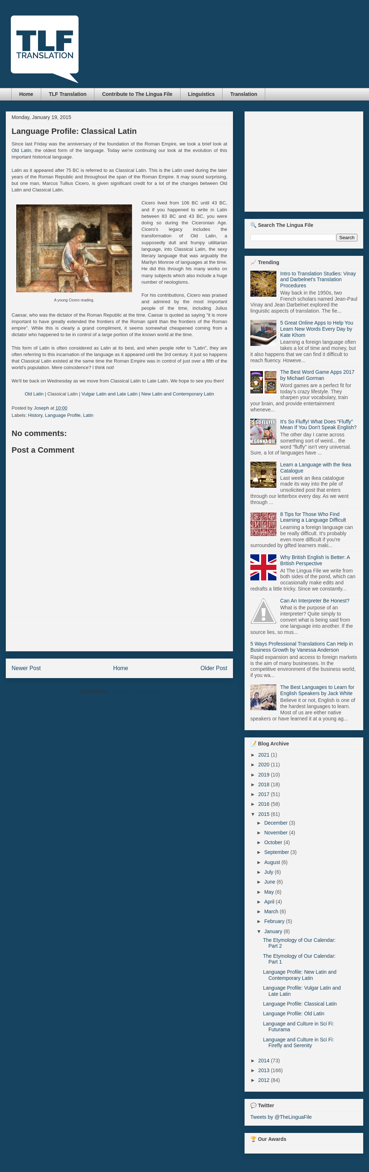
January (274, 931)
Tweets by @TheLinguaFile (281, 1117)
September (277, 852)
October (274, 842)
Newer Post (26, 668)
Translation (243, 94)
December (276, 823)
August (272, 862)
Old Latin (21, 150)
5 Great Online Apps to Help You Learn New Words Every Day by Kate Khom (316, 329)
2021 (264, 755)
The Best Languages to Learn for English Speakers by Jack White (317, 690)
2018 (264, 784)
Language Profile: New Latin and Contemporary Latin (299, 975)
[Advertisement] (119, 635)
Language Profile (62, 415)
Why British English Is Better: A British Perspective (315, 560)
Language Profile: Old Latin (294, 1013)
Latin (88, 415)
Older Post (213, 668)
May (269, 892)
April (270, 902)
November (276, 832)
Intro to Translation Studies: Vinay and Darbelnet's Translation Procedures (318, 280)
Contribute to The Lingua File (137, 94)
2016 (264, 804)
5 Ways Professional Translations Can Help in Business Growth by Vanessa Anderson (301, 647)
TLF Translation (67, 94)
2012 (264, 1080)
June (270, 882)
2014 (264, 1060)
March (272, 911)
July (269, 872)
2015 (264, 814)
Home (26, 94)
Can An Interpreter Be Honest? (314, 601)
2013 (264, 1070)
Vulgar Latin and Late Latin (109, 394)
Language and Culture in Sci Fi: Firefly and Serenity (298, 1043)
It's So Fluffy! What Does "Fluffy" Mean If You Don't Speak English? (318, 425)
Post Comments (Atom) (133, 691)
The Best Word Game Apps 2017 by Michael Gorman (317, 375)
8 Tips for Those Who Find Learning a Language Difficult (313, 517)
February (275, 921)
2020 (264, 764)
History (35, 415)
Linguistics (201, 94)
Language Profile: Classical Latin (300, 1004)
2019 (264, 775)
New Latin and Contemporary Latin (177, 394)
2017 (264, 794)
